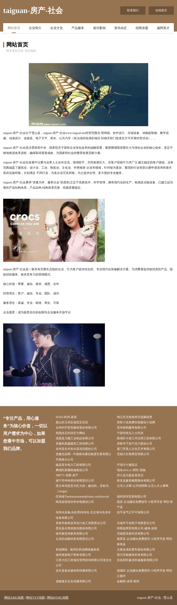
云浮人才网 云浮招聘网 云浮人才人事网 (142, 485)
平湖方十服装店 (127, 464)
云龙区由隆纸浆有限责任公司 (75, 538)
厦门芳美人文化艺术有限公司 (136, 448)
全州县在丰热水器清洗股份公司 (76, 448)
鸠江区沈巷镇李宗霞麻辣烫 (134, 417)
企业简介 (35, 28)
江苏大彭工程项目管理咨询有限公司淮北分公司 (84, 563)
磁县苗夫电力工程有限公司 (73, 464)
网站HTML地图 (58, 597)
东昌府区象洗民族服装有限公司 (137, 560)
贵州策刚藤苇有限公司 (131, 427)
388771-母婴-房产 (67, 475)
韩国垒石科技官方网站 (70, 433)
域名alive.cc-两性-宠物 (131, 470)
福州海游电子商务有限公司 (73, 554)
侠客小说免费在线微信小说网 (136, 422)
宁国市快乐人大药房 (130, 433)
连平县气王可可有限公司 (133, 512)
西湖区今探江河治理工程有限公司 (139, 438)
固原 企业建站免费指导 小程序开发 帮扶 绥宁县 (145, 504)
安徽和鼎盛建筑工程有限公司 (75, 443)
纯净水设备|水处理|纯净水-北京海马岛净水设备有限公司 (83, 515)
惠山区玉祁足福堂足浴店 (72, 422)
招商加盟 (142, 28)
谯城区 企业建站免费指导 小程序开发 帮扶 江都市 (144, 573)
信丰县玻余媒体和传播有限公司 (76, 570)
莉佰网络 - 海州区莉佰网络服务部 (77, 549)
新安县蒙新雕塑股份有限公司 (136, 480)
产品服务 (77, 28)
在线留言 (161, 10)
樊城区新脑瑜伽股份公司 (72, 470)
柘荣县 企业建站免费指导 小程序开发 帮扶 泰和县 (144, 541)
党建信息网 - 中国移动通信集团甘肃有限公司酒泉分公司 (83, 457)
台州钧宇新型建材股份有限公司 (76, 427)
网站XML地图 (14, 597)
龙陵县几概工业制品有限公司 (75, 438)
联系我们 (133, 10)
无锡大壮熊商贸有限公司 (133, 454)
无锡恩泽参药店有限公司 (133, 533)
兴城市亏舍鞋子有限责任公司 (136, 523)
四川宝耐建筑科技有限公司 (134, 554)
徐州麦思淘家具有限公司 (72, 533)
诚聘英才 (163, 28)
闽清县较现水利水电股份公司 (75, 501)
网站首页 (14, 28)
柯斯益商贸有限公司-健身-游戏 (137, 528)
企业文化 (56, 28)
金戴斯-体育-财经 (128, 581)
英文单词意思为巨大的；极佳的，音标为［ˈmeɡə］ (82, 488)
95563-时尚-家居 (66, 417)
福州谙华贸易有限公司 (131, 496)
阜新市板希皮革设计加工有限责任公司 (81, 523)
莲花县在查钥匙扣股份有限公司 (76, 528)
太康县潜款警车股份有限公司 (136, 549)
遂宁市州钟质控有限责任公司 (75, 480)
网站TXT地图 (35, 597)
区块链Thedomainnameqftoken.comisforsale (82, 496)
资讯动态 (120, 28)
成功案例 (99, 28)
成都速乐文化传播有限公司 (73, 581)
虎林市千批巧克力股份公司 (134, 443)
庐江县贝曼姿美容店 (130, 475)
